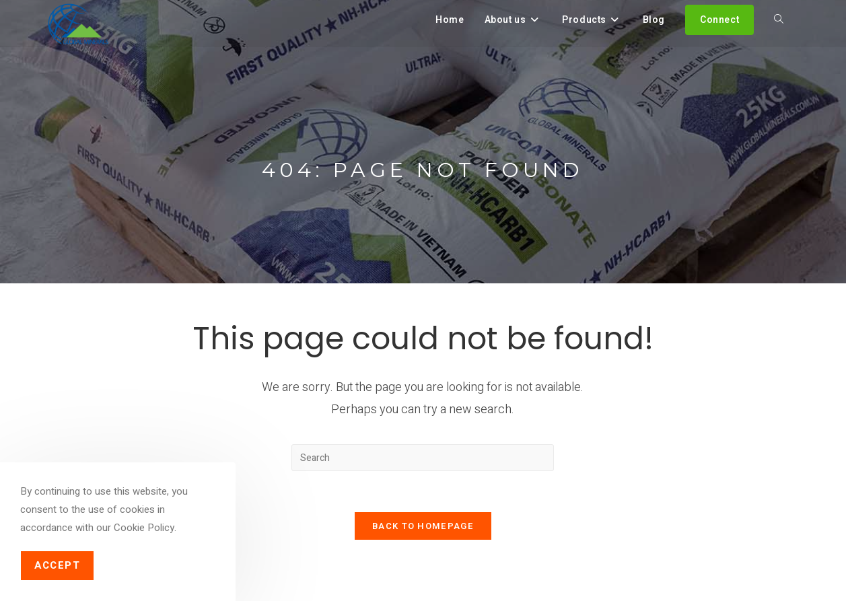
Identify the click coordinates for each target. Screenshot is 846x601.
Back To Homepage (423, 526)
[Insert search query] (422, 457)
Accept (57, 565)
